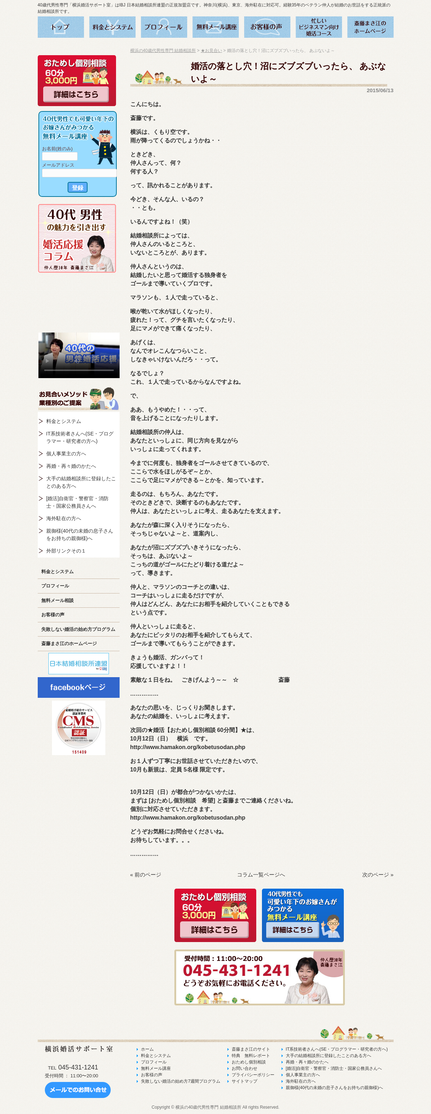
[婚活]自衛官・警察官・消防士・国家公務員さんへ (77, 502)
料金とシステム (63, 421)
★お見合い (211, 50)
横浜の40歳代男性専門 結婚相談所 (163, 50)
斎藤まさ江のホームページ (69, 643)
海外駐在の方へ (63, 518)
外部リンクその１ (66, 551)
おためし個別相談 (249, 1062)
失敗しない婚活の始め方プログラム (78, 629)
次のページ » (378, 875)
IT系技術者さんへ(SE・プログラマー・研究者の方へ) (80, 437)
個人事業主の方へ (66, 453)
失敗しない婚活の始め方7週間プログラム (180, 1081)
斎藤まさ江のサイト (251, 1049)
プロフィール (55, 586)
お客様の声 (52, 614)
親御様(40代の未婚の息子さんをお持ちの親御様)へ (79, 534)
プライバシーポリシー (253, 1074)
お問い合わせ (244, 1068)
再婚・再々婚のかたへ (71, 466)
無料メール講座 (156, 1068)
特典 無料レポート (251, 1055)
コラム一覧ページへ (261, 875)
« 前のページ (146, 875)
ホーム (147, 1049)
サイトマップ (244, 1081)
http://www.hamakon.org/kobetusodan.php (188, 747)
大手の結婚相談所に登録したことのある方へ (81, 482)
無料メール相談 (57, 600)
